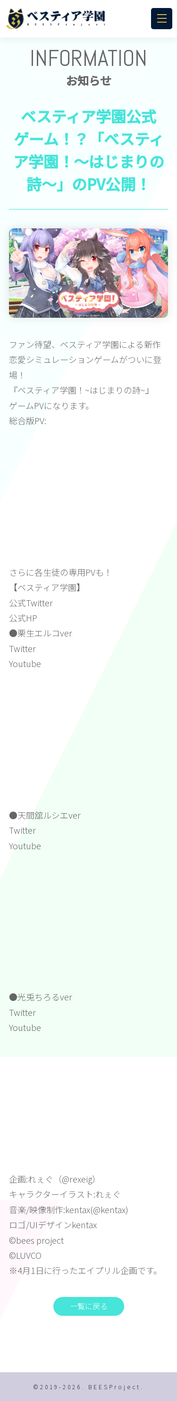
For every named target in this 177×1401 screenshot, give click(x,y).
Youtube (25, 663)
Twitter (22, 648)
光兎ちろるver (44, 996)
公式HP (23, 618)
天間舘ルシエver (49, 815)
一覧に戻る (89, 1306)
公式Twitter (31, 602)
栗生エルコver (44, 633)
